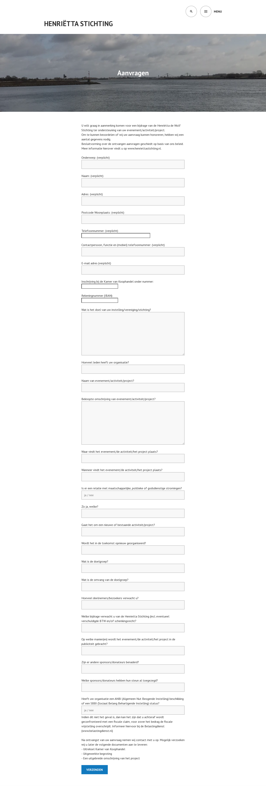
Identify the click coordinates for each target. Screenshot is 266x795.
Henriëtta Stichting (78, 23)
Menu (218, 11)
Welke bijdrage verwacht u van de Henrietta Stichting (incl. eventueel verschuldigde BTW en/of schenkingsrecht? (133, 622)
